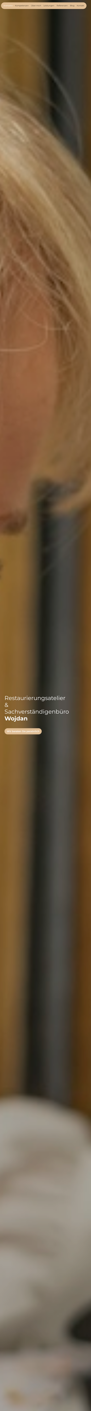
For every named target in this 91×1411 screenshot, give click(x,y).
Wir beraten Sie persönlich (23, 731)
